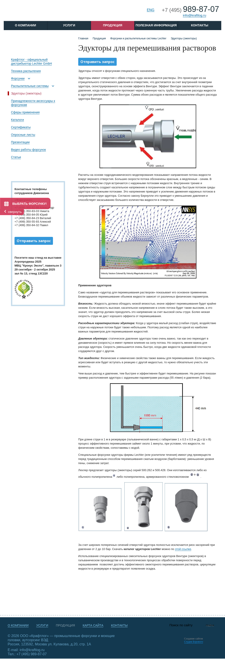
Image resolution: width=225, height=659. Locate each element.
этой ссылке (183, 549)
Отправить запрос (34, 240)
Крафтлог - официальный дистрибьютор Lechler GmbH (31, 61)
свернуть (15, 212)
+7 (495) (190, 10)
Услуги (69, 25)
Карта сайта (93, 625)
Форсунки (18, 78)
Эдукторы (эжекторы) (26, 93)
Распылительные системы (30, 86)
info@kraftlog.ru (194, 15)
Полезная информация (156, 25)
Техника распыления (26, 71)
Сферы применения (25, 112)
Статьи (16, 157)
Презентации (20, 142)
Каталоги (17, 120)
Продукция (112, 25)
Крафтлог (37, 11)
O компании (25, 25)
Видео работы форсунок (28, 149)
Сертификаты (21, 127)
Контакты (199, 25)
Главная (83, 38)
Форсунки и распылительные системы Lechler (138, 38)
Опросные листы (23, 134)
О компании (18, 625)
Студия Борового (193, 641)
